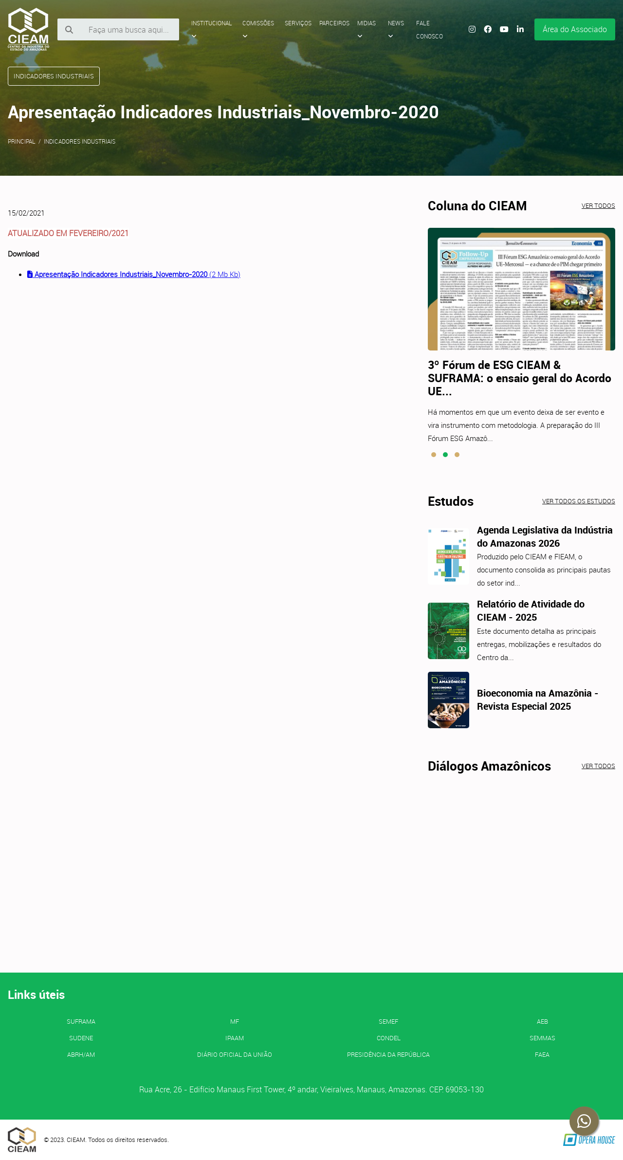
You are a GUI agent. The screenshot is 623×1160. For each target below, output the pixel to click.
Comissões (258, 29)
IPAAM (234, 1037)
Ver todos (598, 205)
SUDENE (81, 1037)
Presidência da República (388, 1054)
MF (234, 1021)
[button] (434, 455)
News (396, 29)
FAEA (542, 1054)
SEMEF (388, 1021)
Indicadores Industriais (79, 141)
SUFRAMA (81, 1021)
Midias (366, 29)
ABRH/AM (81, 1054)
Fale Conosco (429, 29)
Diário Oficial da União (234, 1054)
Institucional (211, 29)
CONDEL (389, 1037)
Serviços (298, 23)
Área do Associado (575, 29)
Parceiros (334, 23)
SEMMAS (542, 1037)
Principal (22, 141)
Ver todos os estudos (578, 501)
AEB (542, 1021)
